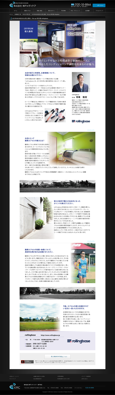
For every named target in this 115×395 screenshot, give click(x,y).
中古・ (75, 10)
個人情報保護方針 (38, 379)
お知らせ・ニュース (14, 376)
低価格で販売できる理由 (39, 376)
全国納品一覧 (18, 14)
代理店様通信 (60, 376)
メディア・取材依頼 (85, 376)
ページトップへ (91, 130)
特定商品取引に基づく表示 (63, 379)
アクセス (99, 10)
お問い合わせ (84, 379)
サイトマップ (13, 379)
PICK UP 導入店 (26, 14)
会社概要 (87, 10)
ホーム (15, 10)
